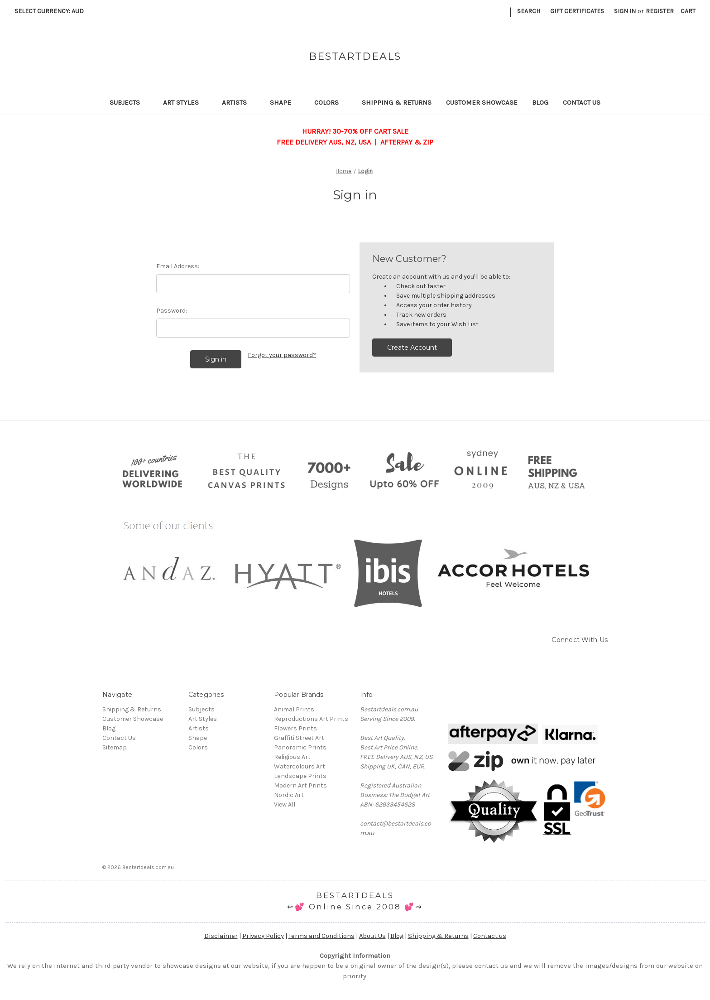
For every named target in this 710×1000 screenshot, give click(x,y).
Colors (330, 102)
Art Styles (185, 102)
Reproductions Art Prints (311, 719)
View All (284, 804)
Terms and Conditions (321, 936)
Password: (171, 310)
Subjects (129, 102)
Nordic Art (289, 795)
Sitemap (114, 747)
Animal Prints (294, 709)
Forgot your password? (282, 355)
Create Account (412, 347)
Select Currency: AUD (52, 11)
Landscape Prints (300, 776)
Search (528, 11)
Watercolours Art (299, 766)
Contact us (489, 936)
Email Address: (177, 266)
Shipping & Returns (397, 102)
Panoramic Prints (300, 747)
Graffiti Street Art (299, 738)
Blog (540, 102)
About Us (372, 936)
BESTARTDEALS (355, 895)
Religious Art (292, 757)
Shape (285, 102)
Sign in (625, 11)
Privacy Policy (263, 936)
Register (660, 11)
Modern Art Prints (300, 785)
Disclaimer (221, 936)
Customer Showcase (482, 102)
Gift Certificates (577, 11)
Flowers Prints (295, 728)
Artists (238, 102)
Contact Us (581, 102)
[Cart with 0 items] (688, 11)
